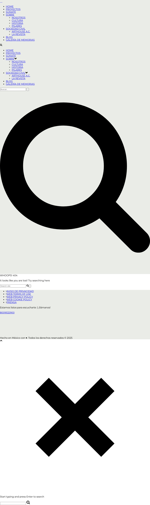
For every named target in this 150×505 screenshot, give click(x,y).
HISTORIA (17, 23)
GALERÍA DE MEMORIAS (20, 40)
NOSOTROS (18, 17)
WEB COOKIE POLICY (19, 299)
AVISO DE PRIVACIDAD (20, 291)
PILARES (17, 26)
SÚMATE (11, 12)
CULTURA (17, 20)
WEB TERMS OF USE (18, 294)
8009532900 (7, 312)
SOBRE (10, 14)
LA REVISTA (18, 34)
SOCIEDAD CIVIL (15, 28)
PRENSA (11, 302)
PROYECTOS (13, 9)
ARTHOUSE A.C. (21, 31)
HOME (9, 6)
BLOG (9, 37)
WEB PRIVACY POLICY (19, 296)
